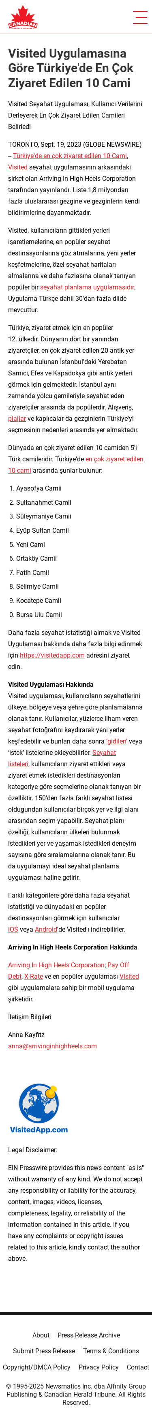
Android (46, 929)
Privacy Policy (99, 1367)
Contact (138, 1367)
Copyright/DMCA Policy (37, 1367)
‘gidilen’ (116, 741)
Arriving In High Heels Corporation (56, 965)
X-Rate (33, 976)
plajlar (17, 418)
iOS (13, 929)
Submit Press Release (44, 1351)
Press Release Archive (89, 1335)
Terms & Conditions (111, 1351)
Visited (18, 167)
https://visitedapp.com (52, 655)
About (40, 1335)
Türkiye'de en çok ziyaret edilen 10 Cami (70, 156)
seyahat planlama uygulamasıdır (87, 287)
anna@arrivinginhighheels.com (52, 1046)
